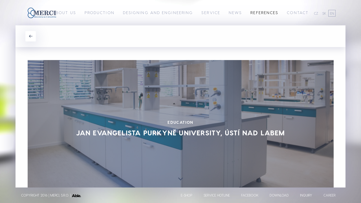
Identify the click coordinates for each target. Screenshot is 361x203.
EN (332, 13)
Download (279, 195)
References (264, 12)
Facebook (249, 195)
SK (324, 13)
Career (329, 195)
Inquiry (306, 195)
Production (100, 12)
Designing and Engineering (158, 12)
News (235, 12)
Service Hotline (217, 195)
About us (64, 12)
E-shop (186, 195)
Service (210, 12)
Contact (298, 12)
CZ (316, 13)
